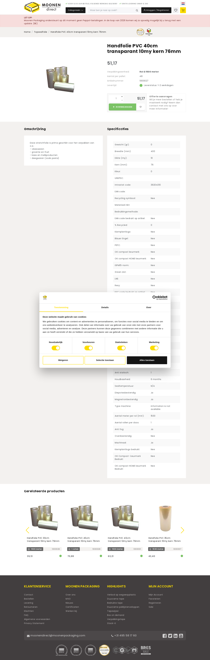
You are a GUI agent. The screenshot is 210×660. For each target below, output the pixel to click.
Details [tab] (105, 307)
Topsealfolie (40, 31)
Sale (151, 606)
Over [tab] (148, 307)
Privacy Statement (34, 623)
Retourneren (31, 606)
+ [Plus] (122, 96)
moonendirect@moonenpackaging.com (56, 635)
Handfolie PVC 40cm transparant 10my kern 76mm (78, 31)
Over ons (70, 594)
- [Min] (122, 100)
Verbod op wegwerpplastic (121, 594)
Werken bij (71, 611)
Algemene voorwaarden (37, 619)
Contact (28, 594)
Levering (28, 602)
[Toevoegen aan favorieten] (140, 106)
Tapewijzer (113, 611)
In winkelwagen (122, 107)
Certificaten (72, 606)
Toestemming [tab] (61, 307)
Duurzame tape (115, 598)
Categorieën (75, 10)
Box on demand (115, 615)
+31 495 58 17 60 (123, 635)
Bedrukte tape (115, 602)
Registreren (155, 602)
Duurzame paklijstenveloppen (123, 606)
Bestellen (29, 598)
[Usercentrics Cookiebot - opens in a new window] (154, 298)
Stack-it (111, 623)
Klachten (29, 611)
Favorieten (154, 598)
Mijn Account (156, 594)
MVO (68, 598)
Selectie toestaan (105, 360)
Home (27, 31)
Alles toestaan (147, 360)
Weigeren (63, 360)
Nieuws (69, 602)
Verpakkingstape (116, 619)
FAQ (26, 615)
